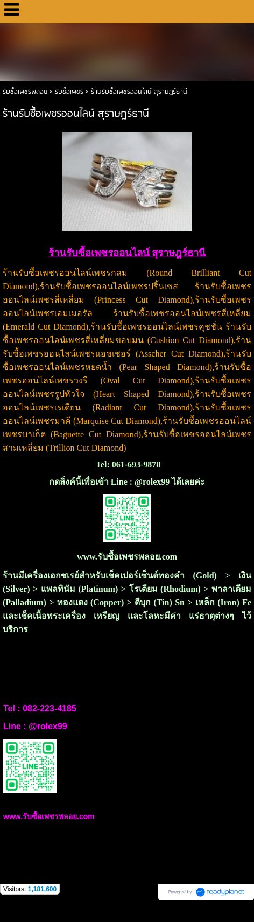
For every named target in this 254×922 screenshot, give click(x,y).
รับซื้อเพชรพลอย (25, 91)
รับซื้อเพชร (69, 91)
